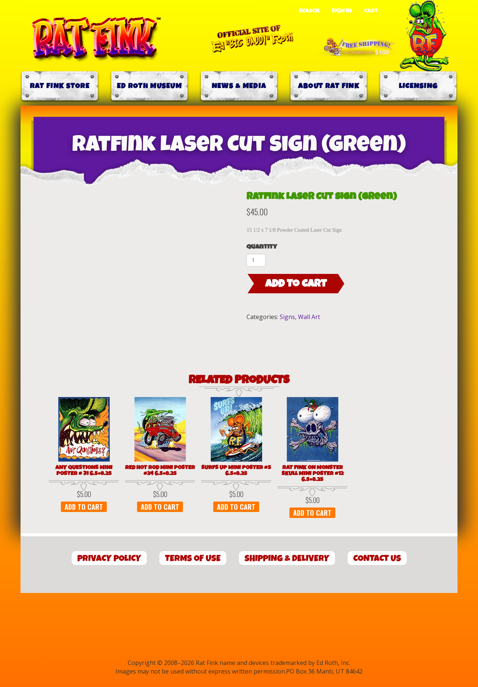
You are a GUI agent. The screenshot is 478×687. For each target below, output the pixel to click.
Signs (287, 317)
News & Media (239, 86)
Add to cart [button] (84, 507)
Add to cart (296, 283)
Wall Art (309, 317)
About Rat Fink (328, 86)
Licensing (418, 86)
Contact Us (377, 558)
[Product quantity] (256, 260)
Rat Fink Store (60, 86)
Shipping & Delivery (287, 558)
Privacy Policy (109, 558)
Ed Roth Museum (149, 86)
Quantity (261, 247)
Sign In (342, 11)
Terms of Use (193, 558)
